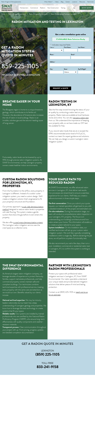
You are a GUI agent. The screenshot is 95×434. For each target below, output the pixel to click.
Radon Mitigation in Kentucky (38, 14)
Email (73, 54)
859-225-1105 (20, 66)
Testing (65, 8)
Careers (68, 2)
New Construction (54, 8)
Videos (56, 2)
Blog (62, 2)
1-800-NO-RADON (6, 10)
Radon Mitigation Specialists (17, 14)
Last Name (81, 47)
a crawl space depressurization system (28, 222)
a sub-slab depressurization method (23, 208)
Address (52, 62)
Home (3, 14)
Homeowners (26, 8)
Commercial (36, 8)
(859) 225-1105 (66, 292)
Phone (52, 54)
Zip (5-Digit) (82, 69)
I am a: (52, 47)
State (66, 69)
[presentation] (64, 78)
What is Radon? (48, 2)
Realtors (44, 8)
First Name (67, 47)
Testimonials (90, 2)
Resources (82, 2)
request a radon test (81, 117)
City (51, 69)
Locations (74, 2)
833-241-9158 (47, 367)
